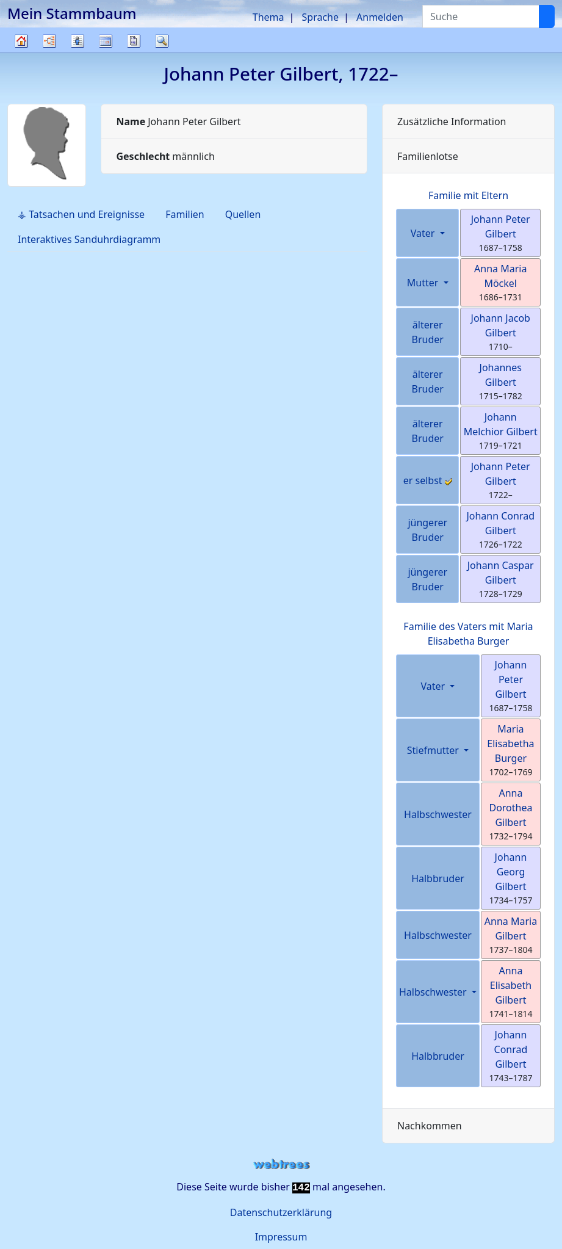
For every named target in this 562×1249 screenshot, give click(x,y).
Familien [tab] (184, 214)
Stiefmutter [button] (434, 750)
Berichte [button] (133, 40)
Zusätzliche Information (451, 121)
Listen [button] (77, 40)
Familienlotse (427, 156)
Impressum (281, 1237)
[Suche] (547, 16)
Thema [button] (268, 17)
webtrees (281, 1164)
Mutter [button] (424, 282)
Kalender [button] (105, 40)
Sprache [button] (320, 17)
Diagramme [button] (49, 40)
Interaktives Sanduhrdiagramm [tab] (89, 239)
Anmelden (379, 17)
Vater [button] (424, 233)
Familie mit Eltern (468, 195)
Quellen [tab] (243, 214)
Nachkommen (429, 1125)
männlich (165, 156)
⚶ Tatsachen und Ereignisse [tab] (81, 214)
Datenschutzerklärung (281, 1212)
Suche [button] (161, 40)
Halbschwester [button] (434, 992)
